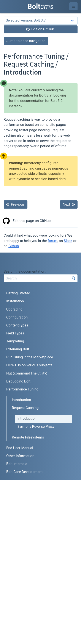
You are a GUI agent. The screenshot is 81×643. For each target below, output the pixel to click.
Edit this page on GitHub (27, 221)
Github (13, 246)
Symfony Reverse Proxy (35, 427)
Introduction (21, 400)
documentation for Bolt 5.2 (41, 101)
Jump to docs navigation (26, 41)
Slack (68, 241)
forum (52, 241)
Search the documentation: (25, 271)
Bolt (40, 6)
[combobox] (41, 278)
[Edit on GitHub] (41, 29)
